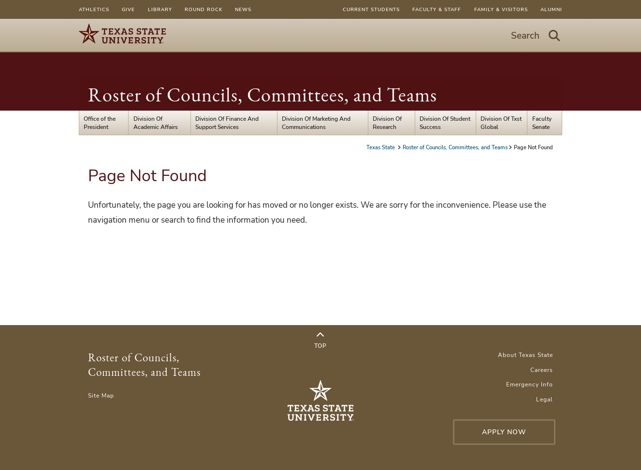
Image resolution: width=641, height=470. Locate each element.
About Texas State (525, 355)
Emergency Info (529, 384)
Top (320, 340)
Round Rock (203, 9)
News (243, 9)
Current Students (371, 9)
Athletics (94, 9)
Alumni (551, 9)
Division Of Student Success (445, 122)
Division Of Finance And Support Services (227, 122)
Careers (541, 370)
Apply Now (504, 432)
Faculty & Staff (436, 9)
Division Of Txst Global (501, 122)
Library (160, 9)
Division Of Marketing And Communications (316, 122)
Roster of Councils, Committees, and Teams (262, 94)
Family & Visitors (501, 9)
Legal (544, 399)
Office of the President (100, 122)
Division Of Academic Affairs (155, 122)
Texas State (381, 147)
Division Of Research (387, 122)
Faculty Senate (542, 122)
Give (128, 9)
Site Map (101, 395)
